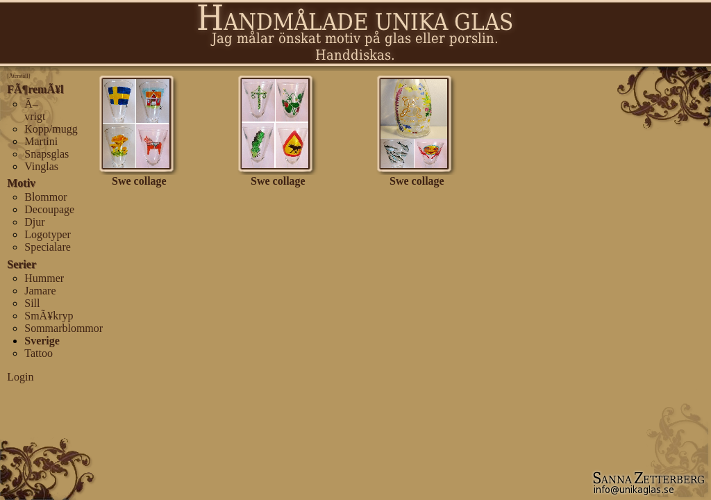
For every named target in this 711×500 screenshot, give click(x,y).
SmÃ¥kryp (48, 316)
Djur (34, 222)
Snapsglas (46, 154)
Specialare (47, 247)
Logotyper (47, 234)
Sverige (42, 341)
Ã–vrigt (34, 110)
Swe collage (139, 176)
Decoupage (49, 209)
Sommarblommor (63, 328)
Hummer (44, 278)
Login (20, 377)
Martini (41, 141)
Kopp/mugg (50, 129)
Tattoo (38, 353)
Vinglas (41, 166)
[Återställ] (18, 76)
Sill (32, 303)
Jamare (40, 291)
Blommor (45, 197)
